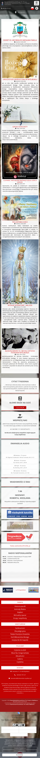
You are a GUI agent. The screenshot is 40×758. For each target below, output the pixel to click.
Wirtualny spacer (20, 615)
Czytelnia (20, 662)
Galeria (20, 659)
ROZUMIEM (19, 755)
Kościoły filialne (20, 609)
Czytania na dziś (20, 650)
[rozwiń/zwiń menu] (36, 3)
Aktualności (21, 12)
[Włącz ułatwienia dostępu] (37, 8)
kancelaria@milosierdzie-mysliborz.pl (21, 678)
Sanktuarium (20, 628)
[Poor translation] (22, 725)
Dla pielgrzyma (20, 631)
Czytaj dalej (20, 419)
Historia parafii (20, 606)
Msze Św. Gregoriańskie (20, 653)
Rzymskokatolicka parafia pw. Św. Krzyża (19, 3)
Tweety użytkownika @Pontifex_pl (20, 549)
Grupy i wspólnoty (20, 618)
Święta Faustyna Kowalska (20, 634)
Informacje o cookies (20, 751)
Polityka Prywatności (20, 748)
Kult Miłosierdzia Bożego (20, 637)
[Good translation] (16, 725)
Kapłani (20, 612)
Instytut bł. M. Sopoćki (20, 640)
